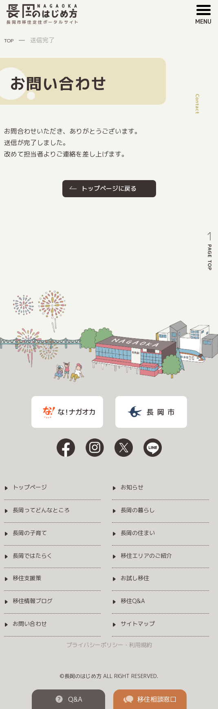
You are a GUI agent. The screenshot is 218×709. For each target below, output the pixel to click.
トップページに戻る (109, 188)
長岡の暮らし (138, 510)
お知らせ (132, 487)
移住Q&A (133, 601)
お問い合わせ (30, 624)
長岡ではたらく (33, 556)
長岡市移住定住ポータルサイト (43, 14)
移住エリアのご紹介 (146, 556)
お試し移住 (135, 578)
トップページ (30, 487)
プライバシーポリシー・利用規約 (109, 645)
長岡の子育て (30, 533)
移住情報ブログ (33, 601)
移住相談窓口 (149, 699)
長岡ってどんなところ (41, 510)
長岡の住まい (138, 533)
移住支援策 (27, 578)
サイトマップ (138, 624)
